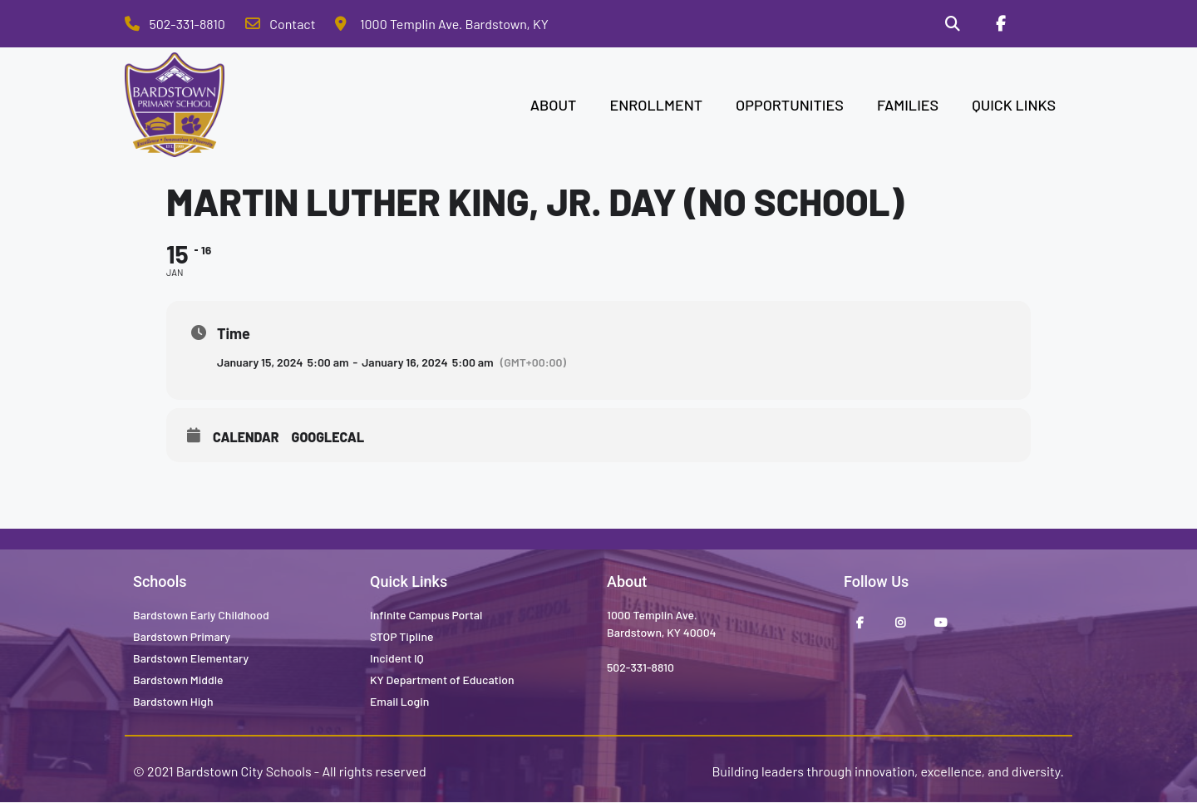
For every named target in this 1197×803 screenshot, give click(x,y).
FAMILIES (907, 105)
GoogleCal (328, 437)
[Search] (953, 24)
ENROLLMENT (655, 105)
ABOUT (553, 105)
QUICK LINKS (1014, 105)
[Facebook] (1000, 24)
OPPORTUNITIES (790, 105)
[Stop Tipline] (1048, 24)
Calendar (246, 437)
